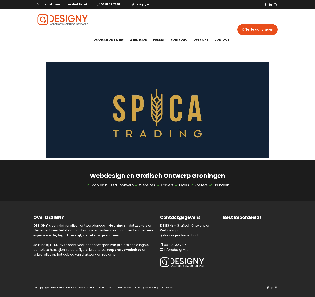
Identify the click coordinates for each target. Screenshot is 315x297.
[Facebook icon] (265, 5)
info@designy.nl (176, 249)
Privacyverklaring (146, 287)
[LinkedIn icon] (270, 5)
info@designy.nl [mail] (137, 4)
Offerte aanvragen (257, 29)
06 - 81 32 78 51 (175, 245)
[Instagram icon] (275, 5)
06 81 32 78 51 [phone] (110, 4)
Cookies (167, 287)
